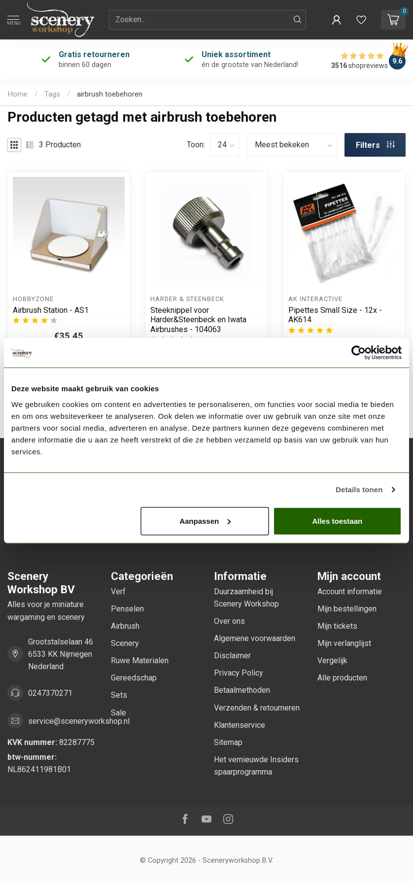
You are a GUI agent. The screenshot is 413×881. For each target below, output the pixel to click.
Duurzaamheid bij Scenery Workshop (246, 598)
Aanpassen (205, 520)
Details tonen (359, 489)
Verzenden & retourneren (257, 707)
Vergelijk (332, 660)
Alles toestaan (337, 520)
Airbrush (125, 626)
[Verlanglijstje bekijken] (361, 20)
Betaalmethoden (242, 690)
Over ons (229, 621)
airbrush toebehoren (109, 94)
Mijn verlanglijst (344, 643)
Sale (118, 712)
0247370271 (50, 693)
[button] (337, 20)
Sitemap (228, 742)
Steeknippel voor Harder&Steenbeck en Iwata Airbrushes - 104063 (198, 319)
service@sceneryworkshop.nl (79, 721)
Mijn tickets (337, 626)
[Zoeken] (297, 20)
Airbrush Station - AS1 (51, 310)
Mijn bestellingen (347, 608)
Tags (52, 94)
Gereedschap (134, 677)
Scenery (125, 643)
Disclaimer (232, 655)
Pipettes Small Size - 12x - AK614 (335, 314)
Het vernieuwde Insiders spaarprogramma (256, 766)
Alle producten (342, 677)
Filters (375, 145)
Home (17, 94)
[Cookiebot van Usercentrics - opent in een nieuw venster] (358, 352)
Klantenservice (239, 725)
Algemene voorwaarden (254, 638)
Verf (118, 591)
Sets (119, 695)
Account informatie (349, 591)
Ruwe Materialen (140, 660)
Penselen (127, 608)
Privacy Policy (238, 673)
